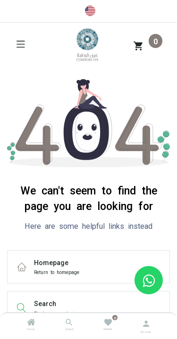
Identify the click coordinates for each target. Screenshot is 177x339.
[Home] (31, 323)
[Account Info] (146, 322)
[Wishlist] (108, 322)
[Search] (69, 323)
